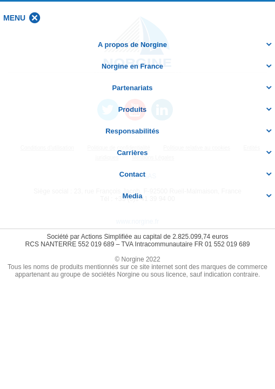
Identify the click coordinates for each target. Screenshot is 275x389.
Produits (132, 109)
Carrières (132, 153)
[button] (14, 18)
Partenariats (132, 88)
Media (133, 196)
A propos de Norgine (132, 45)
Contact (132, 174)
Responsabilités (132, 131)
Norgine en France (132, 66)
